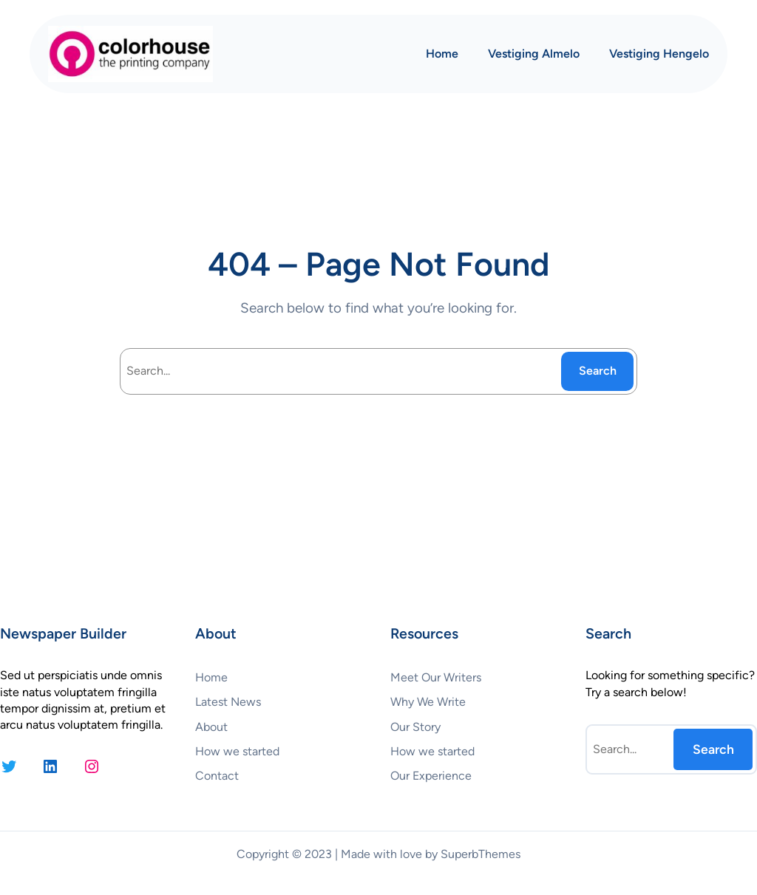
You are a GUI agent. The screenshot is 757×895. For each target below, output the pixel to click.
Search (598, 371)
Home (442, 54)
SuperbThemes (480, 854)
